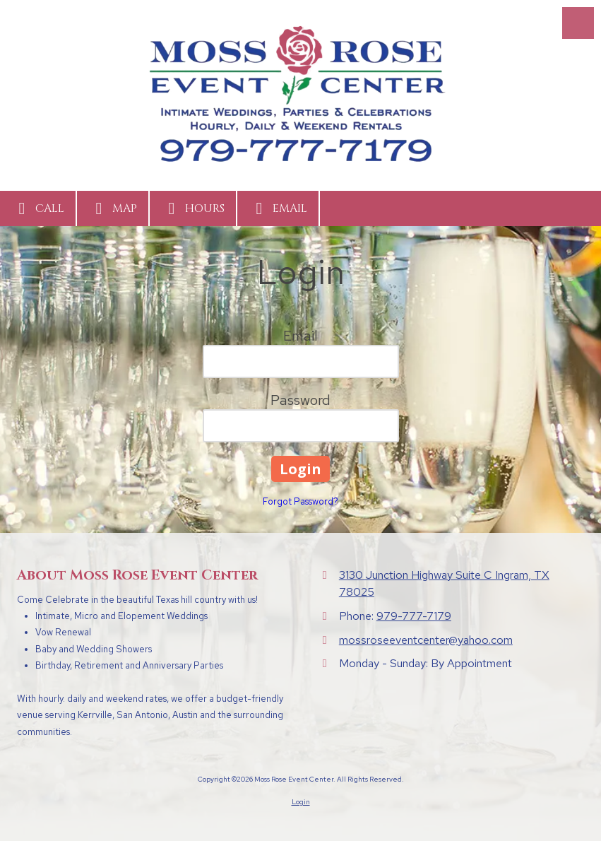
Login (301, 801)
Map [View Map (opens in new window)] (112, 208)
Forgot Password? (300, 501)
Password (300, 400)
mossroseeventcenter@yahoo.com (426, 639)
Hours (193, 208)
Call (37, 208)
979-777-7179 (413, 615)
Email (278, 208)
